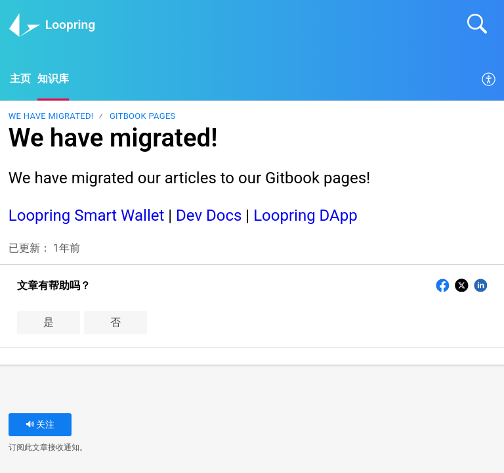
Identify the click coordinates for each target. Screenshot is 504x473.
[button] (489, 80)
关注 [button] (40, 425)
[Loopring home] (24, 25)
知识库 (53, 79)
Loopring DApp (305, 216)
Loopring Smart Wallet (87, 216)
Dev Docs (209, 216)
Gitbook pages (143, 117)
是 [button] (48, 323)
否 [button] (115, 323)
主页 (20, 79)
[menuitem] (489, 80)
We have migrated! (51, 117)
